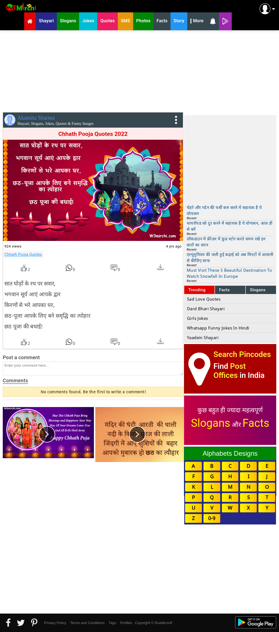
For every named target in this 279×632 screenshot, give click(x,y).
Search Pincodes (242, 354)
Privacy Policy (55, 623)
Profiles (126, 623)
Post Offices (229, 371)
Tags (112, 623)
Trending (197, 289)
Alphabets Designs (230, 453)
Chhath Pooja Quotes (23, 254)
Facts (224, 289)
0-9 (211, 518)
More (196, 21)
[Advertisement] (139, 70)
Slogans (258, 289)
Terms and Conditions (87, 623)
